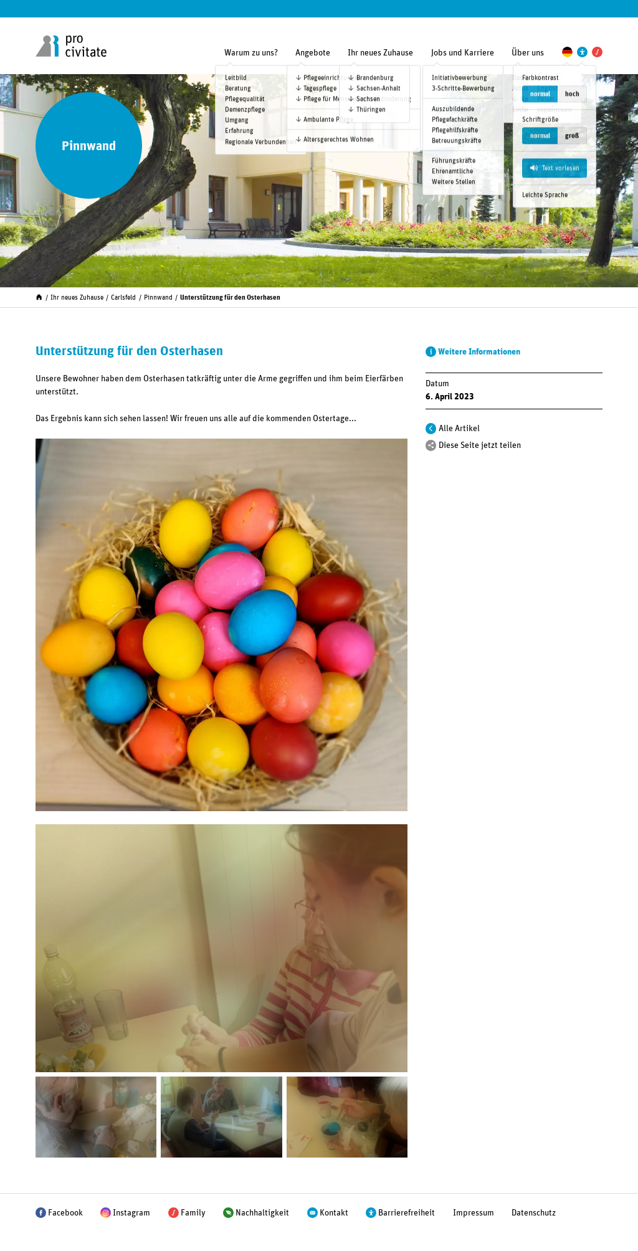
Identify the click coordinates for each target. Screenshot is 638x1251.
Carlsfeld (123, 297)
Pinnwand (158, 297)
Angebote (312, 53)
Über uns (528, 53)
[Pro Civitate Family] (597, 52)
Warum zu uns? (251, 53)
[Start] (39, 296)
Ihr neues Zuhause (380, 53)
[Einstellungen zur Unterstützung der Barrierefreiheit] (582, 52)
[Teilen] (431, 445)
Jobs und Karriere (462, 53)
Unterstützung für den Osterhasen (230, 297)
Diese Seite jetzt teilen (480, 445)
